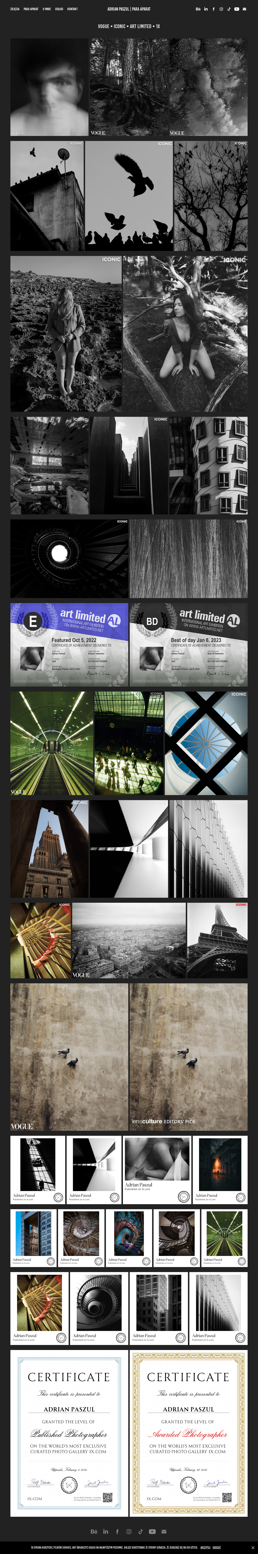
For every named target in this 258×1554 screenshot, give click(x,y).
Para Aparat (31, 9)
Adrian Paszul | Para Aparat (129, 9)
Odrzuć (217, 1547)
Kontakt (72, 9)
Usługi (59, 9)
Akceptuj (205, 1547)
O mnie (47, 9)
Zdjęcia (14, 9)
